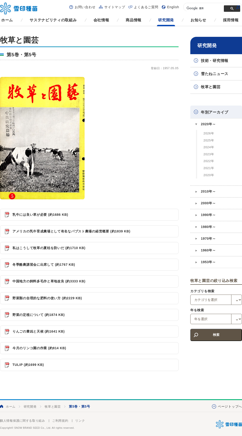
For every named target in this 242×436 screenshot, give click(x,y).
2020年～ (208, 124)
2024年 (208, 147)
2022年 (208, 161)
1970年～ (208, 238)
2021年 (208, 168)
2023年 (208, 154)
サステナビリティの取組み (53, 20)
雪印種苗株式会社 (229, 424)
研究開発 (166, 20)
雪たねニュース (214, 74)
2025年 (208, 140)
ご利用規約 (60, 420)
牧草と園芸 (211, 87)
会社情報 (101, 20)
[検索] (204, 8)
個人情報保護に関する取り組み (22, 420)
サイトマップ (114, 7)
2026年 (208, 133)
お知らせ (198, 20)
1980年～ (208, 227)
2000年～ (208, 203)
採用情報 (231, 20)
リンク (80, 420)
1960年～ (208, 250)
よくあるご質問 (146, 7)
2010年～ (208, 191)
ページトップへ (230, 406)
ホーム (7, 20)
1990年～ (208, 215)
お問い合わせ (85, 7)
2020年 (208, 175)
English (173, 7)
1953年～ (208, 262)
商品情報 (133, 20)
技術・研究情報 (214, 61)
